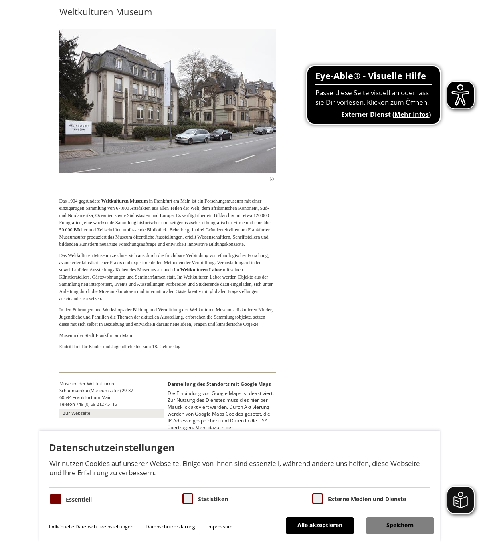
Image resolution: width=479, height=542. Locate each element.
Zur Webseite (76, 413)
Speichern (400, 525)
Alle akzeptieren (319, 525)
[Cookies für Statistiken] (187, 498)
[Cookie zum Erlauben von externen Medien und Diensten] (317, 498)
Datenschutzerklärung (170, 526)
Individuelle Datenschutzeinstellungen (91, 526)
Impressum (219, 526)
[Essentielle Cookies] (55, 499)
